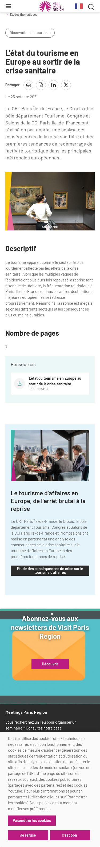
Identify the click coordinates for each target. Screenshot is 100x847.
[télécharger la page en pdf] (41, 85)
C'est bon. (70, 835)
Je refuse (28, 835)
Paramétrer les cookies (32, 820)
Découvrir (50, 664)
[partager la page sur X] (66, 85)
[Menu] (8, 6)
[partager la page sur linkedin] (53, 85)
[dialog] (50, 789)
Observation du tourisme (30, 32)
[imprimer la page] (28, 85)
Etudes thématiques (23, 14)
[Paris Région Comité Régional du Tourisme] (51, 6)
